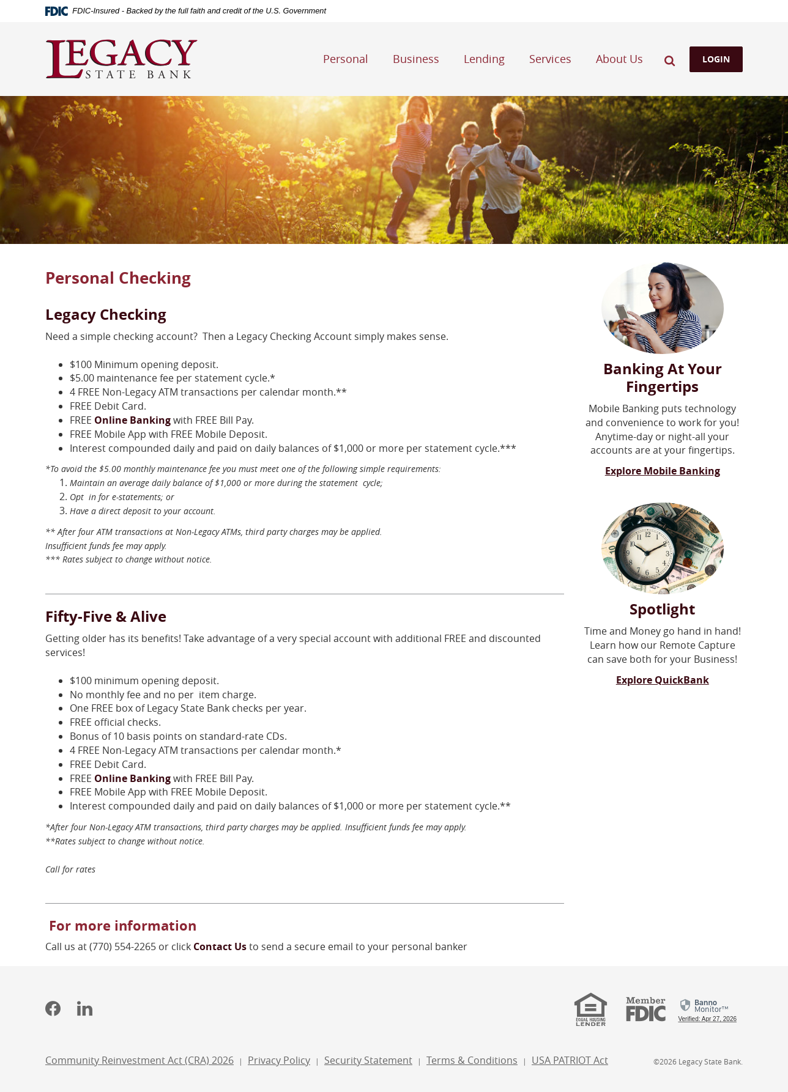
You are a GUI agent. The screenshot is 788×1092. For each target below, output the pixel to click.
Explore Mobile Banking (662, 471)
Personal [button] (345, 58)
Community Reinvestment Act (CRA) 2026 (139, 1062)
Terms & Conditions (472, 1060)
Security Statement (368, 1060)
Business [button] (416, 58)
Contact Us (220, 946)
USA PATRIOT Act (570, 1060)
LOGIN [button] (716, 59)
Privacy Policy (279, 1060)
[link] (707, 1008)
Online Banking (132, 420)
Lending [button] (484, 58)
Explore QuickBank (662, 680)
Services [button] (550, 58)
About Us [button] (619, 58)
